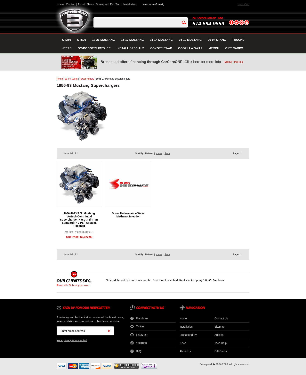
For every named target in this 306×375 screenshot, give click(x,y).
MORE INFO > (234, 62)
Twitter (137, 326)
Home (60, 4)
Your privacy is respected (72, 340)
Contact (70, 4)
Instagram (139, 335)
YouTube (138, 343)
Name (159, 153)
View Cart (243, 4)
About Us (185, 351)
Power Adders (86, 78)
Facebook (139, 318)
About (81, 4)
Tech (118, 4)
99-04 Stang (71, 78)
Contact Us (221, 318)
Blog (135, 351)
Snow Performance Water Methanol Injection (128, 215)
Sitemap (219, 326)
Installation (129, 4)
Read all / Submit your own (73, 285)
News (90, 4)
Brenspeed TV (104, 4)
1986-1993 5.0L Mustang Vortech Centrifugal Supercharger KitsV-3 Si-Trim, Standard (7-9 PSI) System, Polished (79, 219)
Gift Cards (220, 351)
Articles (218, 334)
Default (149, 153)
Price (167, 153)
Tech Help (220, 343)
